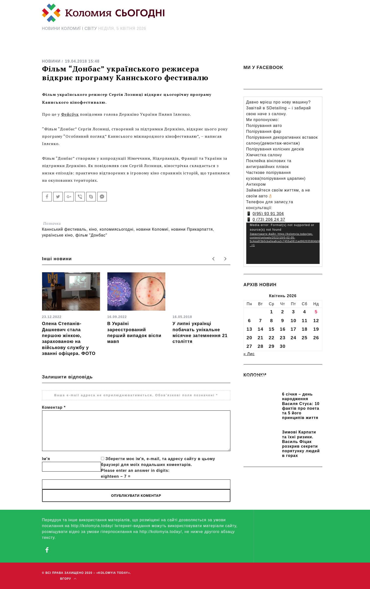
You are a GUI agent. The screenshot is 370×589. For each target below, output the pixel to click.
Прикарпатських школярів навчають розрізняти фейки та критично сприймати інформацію (279, 383)
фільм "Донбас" (91, 235)
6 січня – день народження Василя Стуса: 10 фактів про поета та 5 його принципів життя (301, 406)
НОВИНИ (51, 61)
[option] (71, 314)
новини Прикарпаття (192, 229)
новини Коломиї (152, 229)
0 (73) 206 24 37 (269, 219)
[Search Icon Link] (228, 48)
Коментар (54, 407)
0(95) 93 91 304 (268, 214)
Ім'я (46, 459)
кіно (93, 229)
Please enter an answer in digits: (135, 470)
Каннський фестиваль (64, 229)
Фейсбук (70, 114)
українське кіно (57, 235)
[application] (283, 243)
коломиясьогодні (117, 229)
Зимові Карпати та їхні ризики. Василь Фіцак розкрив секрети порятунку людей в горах (301, 444)
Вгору (68, 579)
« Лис (249, 354)
